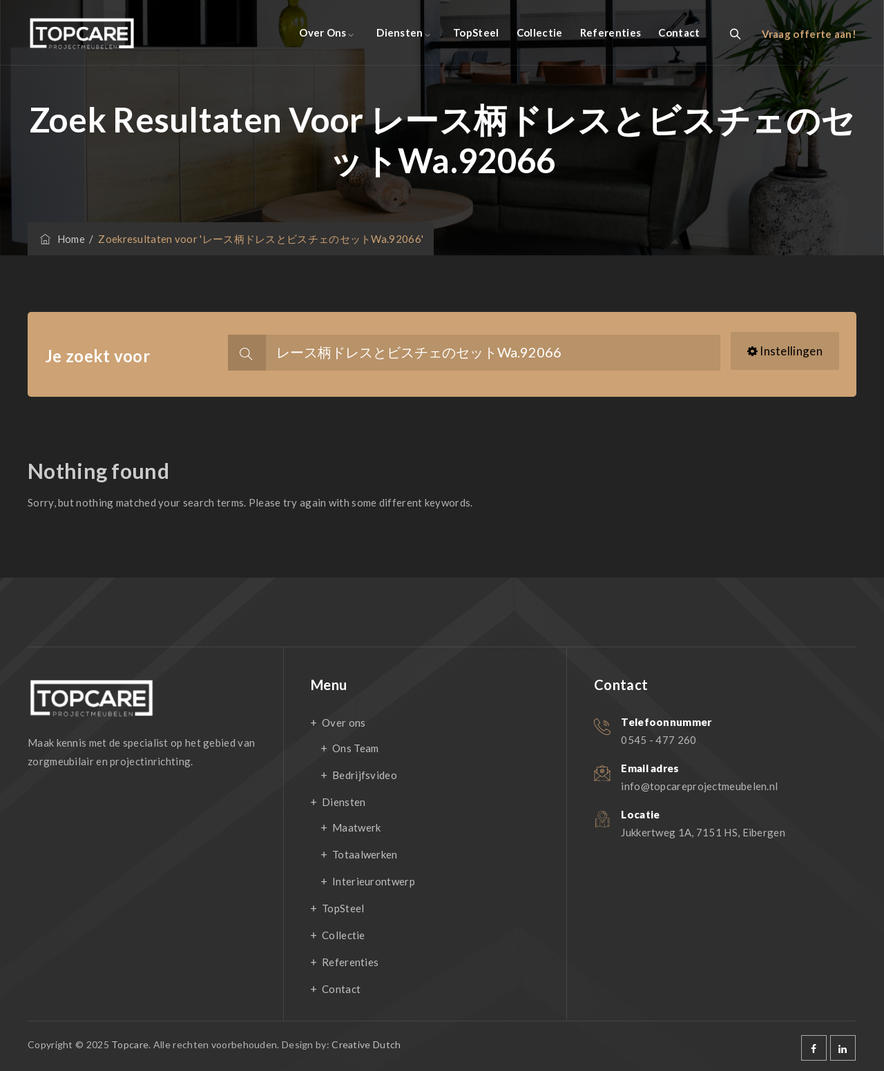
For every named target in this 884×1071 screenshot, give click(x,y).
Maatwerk (356, 827)
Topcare (129, 1044)
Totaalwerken (365, 854)
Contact (679, 32)
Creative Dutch (366, 1044)
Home (61, 239)
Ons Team (355, 748)
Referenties (610, 32)
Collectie (540, 32)
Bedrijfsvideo (364, 775)
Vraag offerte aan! (809, 34)
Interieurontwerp (373, 881)
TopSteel (476, 32)
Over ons (322, 32)
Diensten (399, 32)
